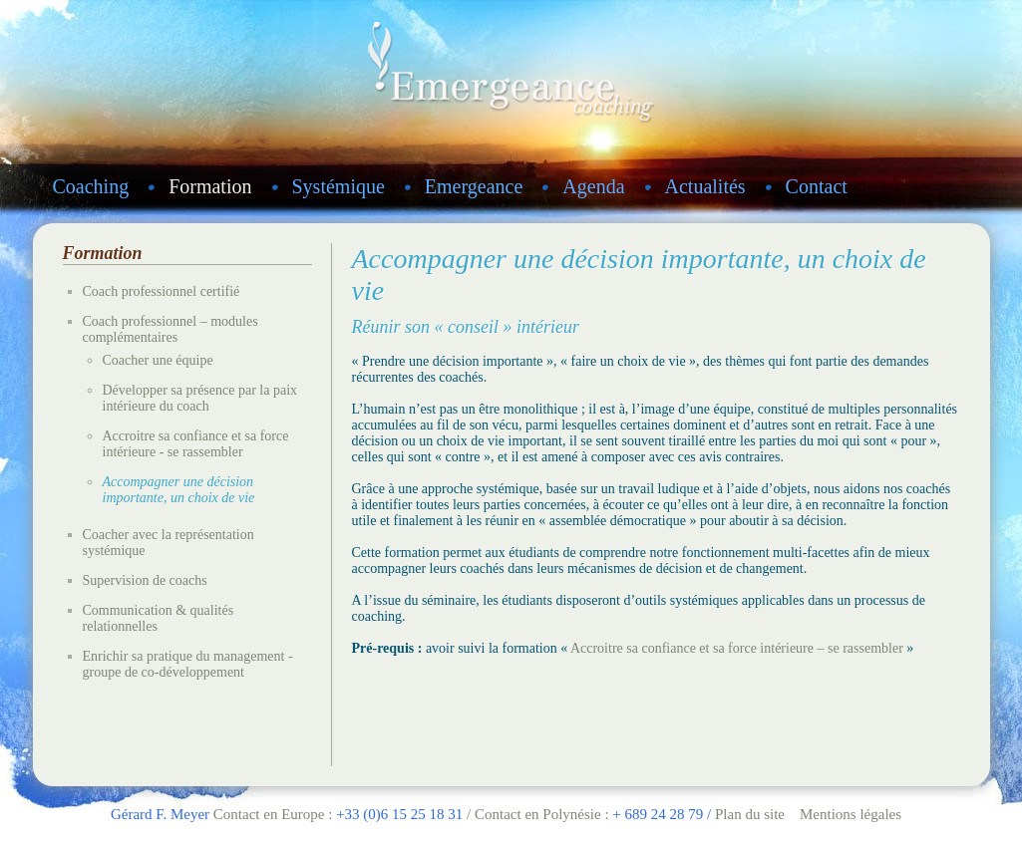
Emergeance (473, 186)
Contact (817, 186)
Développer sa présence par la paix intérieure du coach (200, 398)
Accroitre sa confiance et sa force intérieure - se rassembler (196, 443)
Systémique (338, 186)
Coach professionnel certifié (161, 291)
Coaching (91, 186)
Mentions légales (850, 814)
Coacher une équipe (158, 360)
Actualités (705, 186)
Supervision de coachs (145, 580)
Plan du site (750, 814)
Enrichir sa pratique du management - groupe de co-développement (188, 664)
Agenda (593, 186)
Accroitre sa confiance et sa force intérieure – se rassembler (736, 648)
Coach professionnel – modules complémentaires (170, 329)
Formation (210, 186)
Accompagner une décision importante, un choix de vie (179, 489)
